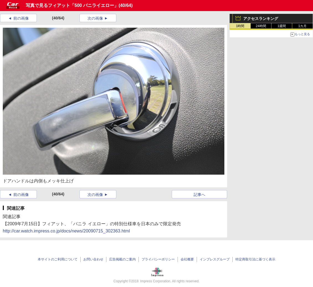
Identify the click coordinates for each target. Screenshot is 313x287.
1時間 (240, 26)
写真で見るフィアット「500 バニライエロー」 (72, 5)
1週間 (282, 26)
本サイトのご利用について (58, 259)
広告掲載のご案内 (122, 259)
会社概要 (187, 259)
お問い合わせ (93, 259)
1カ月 (302, 26)
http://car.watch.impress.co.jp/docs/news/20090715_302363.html (66, 231)
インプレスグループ (215, 259)
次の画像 (95, 18)
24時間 (261, 26)
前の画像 (21, 18)
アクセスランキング (260, 18)
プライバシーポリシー (158, 259)
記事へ (199, 194)
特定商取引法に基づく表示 (255, 259)
